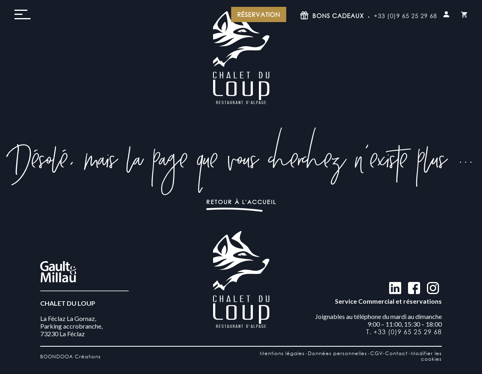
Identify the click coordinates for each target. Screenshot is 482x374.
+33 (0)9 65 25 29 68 (405, 16)
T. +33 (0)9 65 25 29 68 (404, 331)
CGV (376, 353)
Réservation (258, 14)
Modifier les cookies (426, 356)
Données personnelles (337, 353)
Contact (396, 353)
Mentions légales (282, 353)
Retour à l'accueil (241, 202)
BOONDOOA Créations (70, 356)
